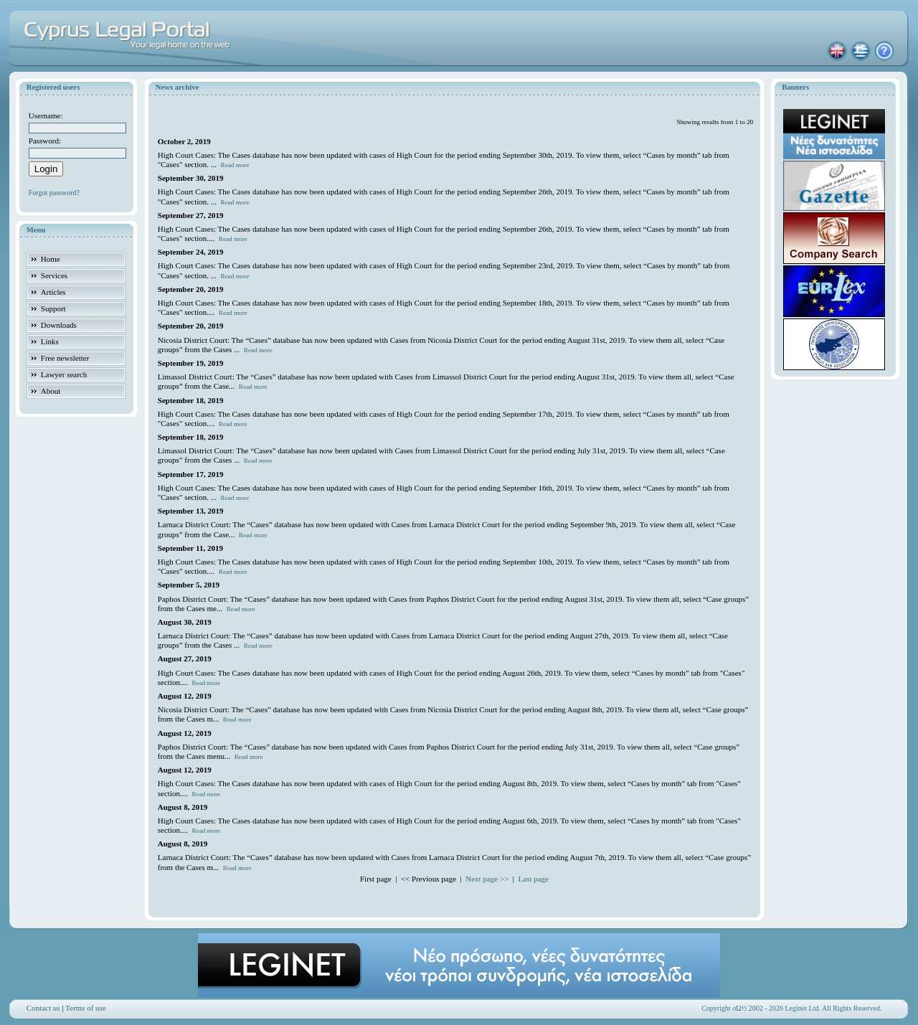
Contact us (43, 1007)
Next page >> (486, 878)
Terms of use (85, 1007)
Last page (534, 878)
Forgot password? (54, 193)
